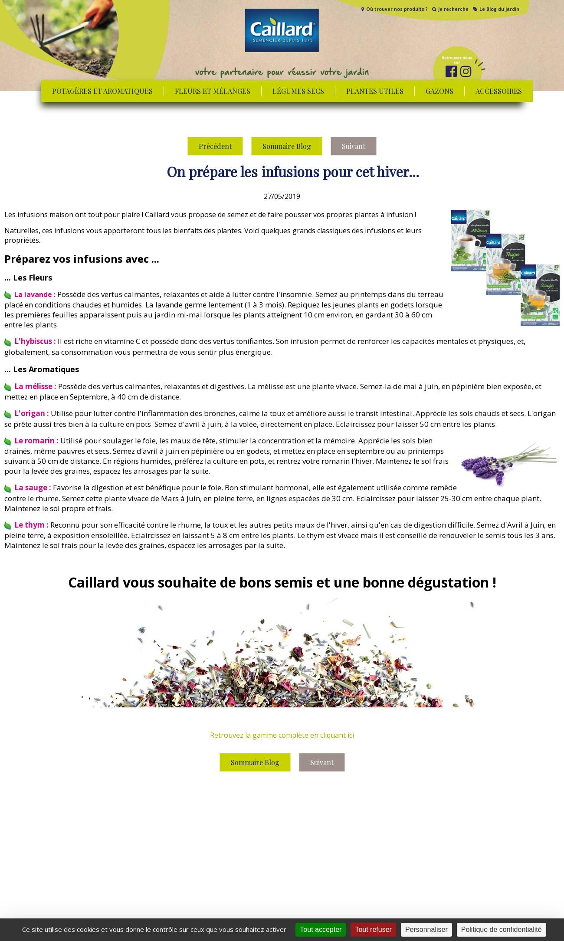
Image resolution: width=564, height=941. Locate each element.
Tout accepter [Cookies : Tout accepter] (320, 929)
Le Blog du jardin (499, 9)
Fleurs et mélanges (212, 91)
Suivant (353, 146)
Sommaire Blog (286, 146)
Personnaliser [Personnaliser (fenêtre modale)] (426, 929)
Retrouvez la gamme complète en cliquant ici (282, 735)
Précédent (215, 146)
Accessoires (498, 91)
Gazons (439, 91)
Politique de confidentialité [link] (501, 929)
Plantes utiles (374, 91)
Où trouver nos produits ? (397, 9)
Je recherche (453, 9)
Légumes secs (298, 91)
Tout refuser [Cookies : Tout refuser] (373, 929)
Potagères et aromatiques (102, 91)
